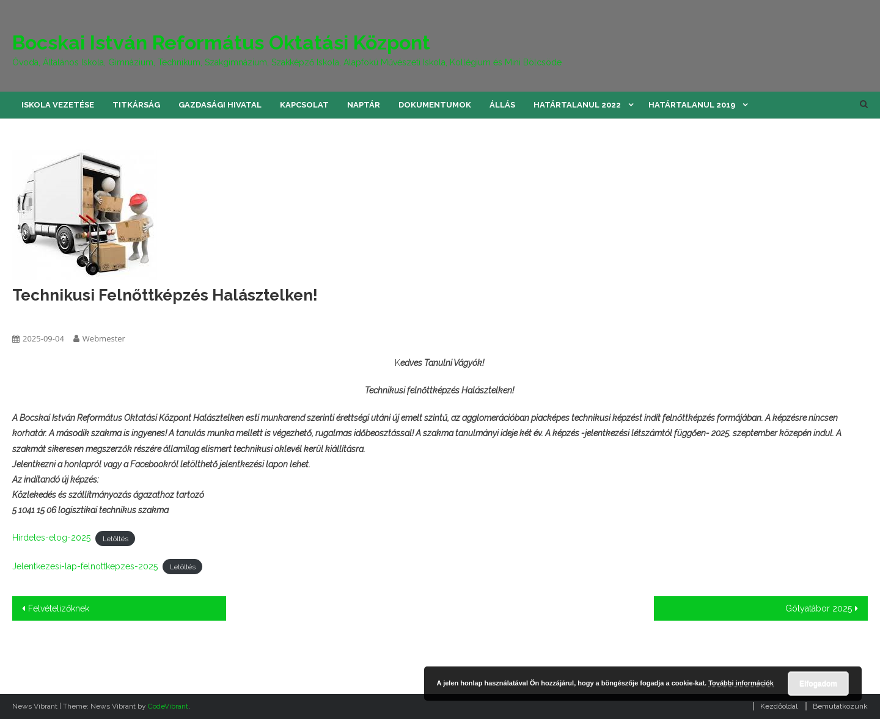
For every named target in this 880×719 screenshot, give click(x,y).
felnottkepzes (38, 317)
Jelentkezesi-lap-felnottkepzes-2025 (85, 566)
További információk (741, 683)
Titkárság (136, 104)
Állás (502, 104)
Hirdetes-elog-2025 (51, 537)
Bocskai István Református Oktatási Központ (221, 42)
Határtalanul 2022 (577, 104)
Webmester (103, 338)
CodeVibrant (168, 706)
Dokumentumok (434, 104)
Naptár (363, 104)
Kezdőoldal (779, 706)
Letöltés (115, 538)
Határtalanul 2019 (691, 104)
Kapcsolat (304, 104)
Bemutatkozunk (840, 706)
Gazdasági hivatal (220, 104)
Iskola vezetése (57, 104)
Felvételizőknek (58, 608)
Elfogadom (818, 683)
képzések (89, 317)
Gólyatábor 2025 (818, 608)
